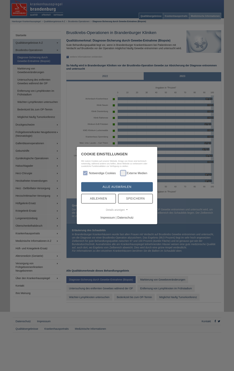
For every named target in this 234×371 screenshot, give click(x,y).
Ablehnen (98, 198)
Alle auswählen (117, 186)
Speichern (135, 198)
